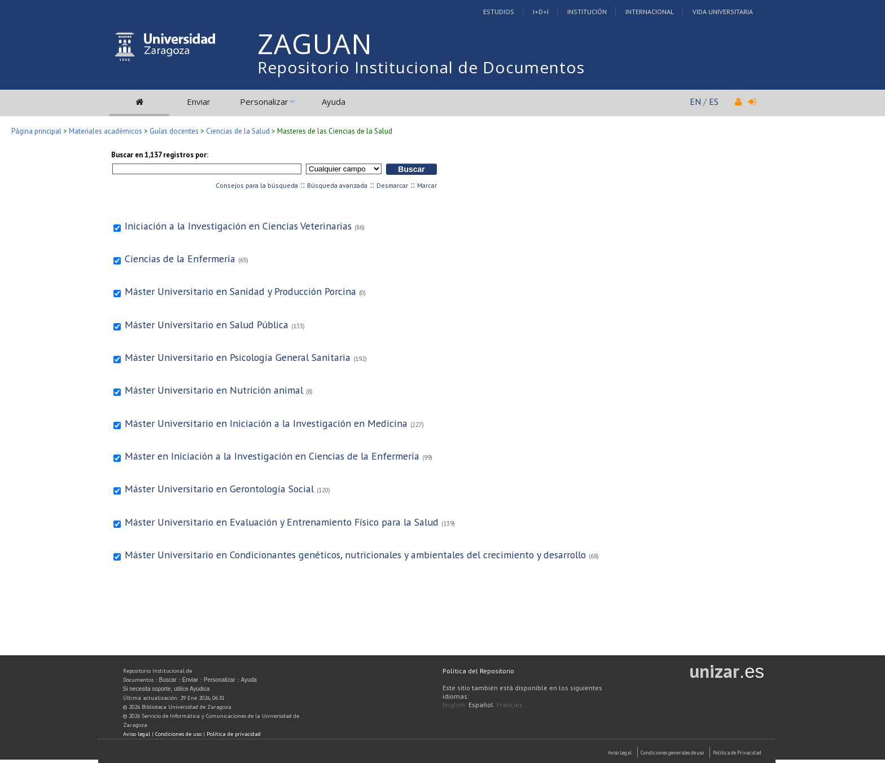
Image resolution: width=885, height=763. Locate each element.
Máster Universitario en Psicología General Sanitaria (238, 357)
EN (695, 101)
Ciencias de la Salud (238, 131)
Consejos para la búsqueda (257, 185)
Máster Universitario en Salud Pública (206, 324)
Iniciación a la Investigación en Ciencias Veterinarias (238, 225)
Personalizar (264, 101)
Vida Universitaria (723, 11)
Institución (587, 11)
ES (713, 101)
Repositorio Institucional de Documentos (421, 67)
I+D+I (541, 11)
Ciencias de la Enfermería (180, 258)
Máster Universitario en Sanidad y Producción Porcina (240, 291)
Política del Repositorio (478, 671)
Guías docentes (174, 131)
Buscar (168, 680)
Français (510, 704)
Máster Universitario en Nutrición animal (214, 389)
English (453, 704)
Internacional (649, 11)
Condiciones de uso (178, 734)
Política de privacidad (234, 734)
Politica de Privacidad (737, 752)
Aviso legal (136, 734)
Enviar (199, 101)
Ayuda (333, 101)
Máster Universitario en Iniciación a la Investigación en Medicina (266, 423)
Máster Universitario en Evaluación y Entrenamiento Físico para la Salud (282, 521)
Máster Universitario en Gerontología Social (219, 488)
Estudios (498, 11)
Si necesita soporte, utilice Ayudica (166, 689)
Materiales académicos (105, 131)
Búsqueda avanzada (337, 185)
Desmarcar (392, 185)
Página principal (36, 131)
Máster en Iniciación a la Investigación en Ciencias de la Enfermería (272, 455)
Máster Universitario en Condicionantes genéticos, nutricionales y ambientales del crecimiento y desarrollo (355, 554)
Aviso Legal (620, 752)
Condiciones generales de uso (672, 752)
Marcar (427, 185)
